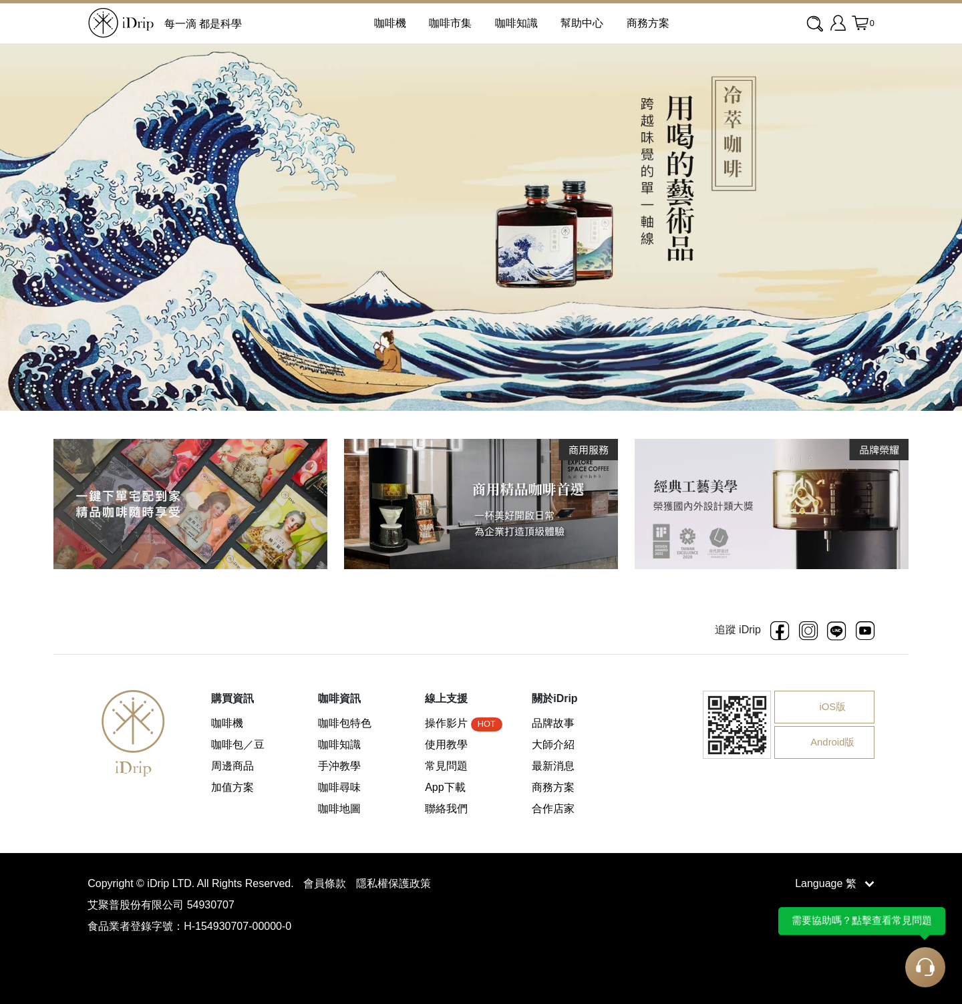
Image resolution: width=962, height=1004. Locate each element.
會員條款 (326, 883)
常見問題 (446, 766)
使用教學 (446, 744)
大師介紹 (553, 744)
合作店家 (553, 808)
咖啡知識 (516, 23)
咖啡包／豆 (238, 744)
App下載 (445, 787)
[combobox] (816, 24)
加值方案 (232, 787)
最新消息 (553, 766)
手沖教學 (339, 766)
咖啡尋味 (339, 787)
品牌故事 (553, 723)
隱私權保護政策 (393, 883)
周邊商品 (232, 766)
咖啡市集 (450, 23)
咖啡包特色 (344, 723)
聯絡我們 (446, 808)
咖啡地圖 (339, 808)
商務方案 (648, 23)
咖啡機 (227, 723)
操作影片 (463, 723)
